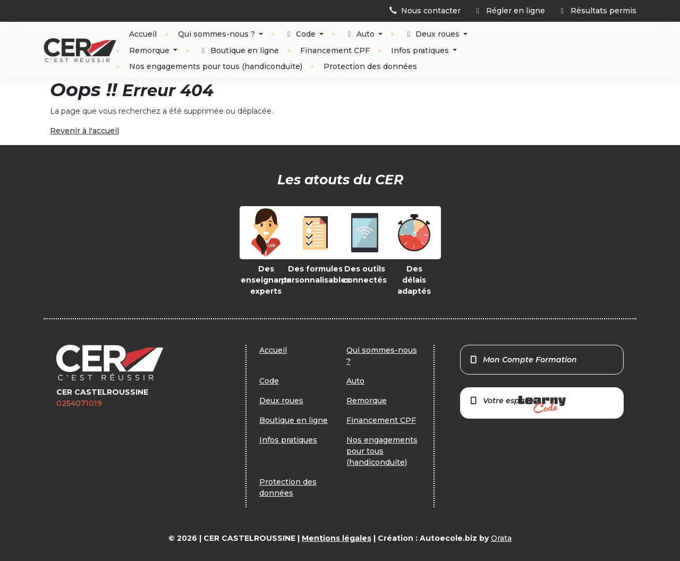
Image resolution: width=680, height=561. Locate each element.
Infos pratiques (421, 50)
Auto (361, 34)
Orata (501, 538)
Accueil (143, 34)
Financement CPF (335, 50)
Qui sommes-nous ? (217, 34)
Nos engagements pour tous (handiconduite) (215, 66)
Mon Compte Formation (523, 359)
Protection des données (370, 66)
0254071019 (79, 403)
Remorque (150, 50)
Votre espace (517, 404)
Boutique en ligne (239, 50)
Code (301, 34)
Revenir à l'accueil (84, 130)
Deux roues (433, 34)
